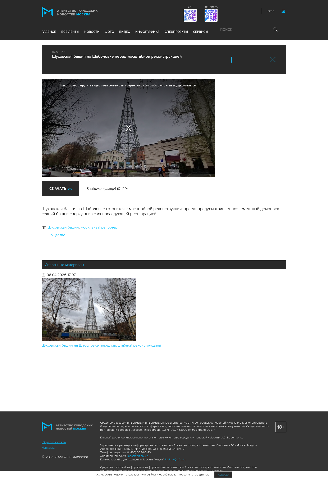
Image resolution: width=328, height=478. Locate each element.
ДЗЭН (227, 11)
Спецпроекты (176, 32)
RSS (254, 11)
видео (124, 32)
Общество (56, 235)
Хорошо (223, 474)
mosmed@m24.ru (138, 456)
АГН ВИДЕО (211, 7)
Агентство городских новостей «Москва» (78, 12)
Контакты (48, 448)
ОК (246, 60)
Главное (49, 32)
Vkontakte (236, 11)
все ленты (70, 32)
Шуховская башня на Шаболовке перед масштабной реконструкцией (101, 345)
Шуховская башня (63, 227)
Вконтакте (237, 60)
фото (109, 32)
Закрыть (273, 59)
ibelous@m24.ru (175, 459)
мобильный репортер (99, 227)
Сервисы (200, 32)
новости (92, 32)
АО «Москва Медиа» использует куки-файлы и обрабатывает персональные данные (152, 474)
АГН (190, 7)
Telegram (245, 11)
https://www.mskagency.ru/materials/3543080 (264, 60)
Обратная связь (54, 442)
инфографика (147, 32)
